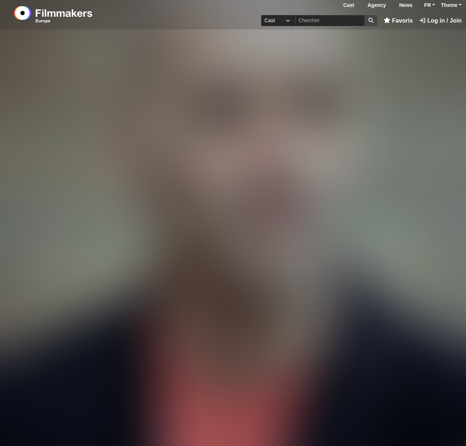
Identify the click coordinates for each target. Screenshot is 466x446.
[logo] (71, 14)
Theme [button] (449, 5)
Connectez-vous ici (384, 424)
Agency (376, 5)
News (406, 5)
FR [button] (427, 5)
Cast (348, 5)
